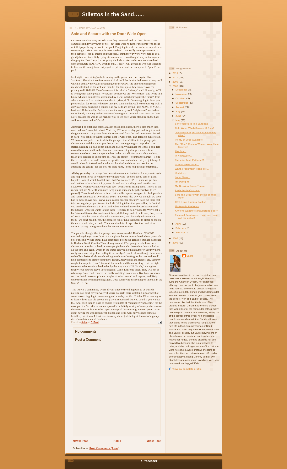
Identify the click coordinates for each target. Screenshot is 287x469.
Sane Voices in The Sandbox (191, 123)
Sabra (189, 255)
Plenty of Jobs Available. (189, 139)
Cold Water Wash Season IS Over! (194, 128)
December (181, 89)
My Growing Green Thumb (190, 186)
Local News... (182, 177)
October (180, 98)
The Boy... (180, 151)
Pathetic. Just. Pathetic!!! (189, 160)
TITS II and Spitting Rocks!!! (191, 202)
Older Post (154, 440)
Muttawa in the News (187, 206)
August (180, 107)
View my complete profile (186, 368)
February (180, 228)
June (178, 115)
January (180, 232)
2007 (176, 238)
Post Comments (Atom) (104, 448)
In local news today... (187, 164)
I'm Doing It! (182, 181)
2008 (176, 86)
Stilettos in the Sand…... (113, 14)
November (181, 94)
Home (117, 440)
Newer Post (80, 440)
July (178, 111)
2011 (176, 73)
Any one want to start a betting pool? (196, 210)
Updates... (180, 173)
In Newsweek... (183, 155)
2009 (176, 81)
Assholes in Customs (187, 190)
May (178, 120)
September (182, 102)
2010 (176, 77)
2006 (176, 242)
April (178, 223)
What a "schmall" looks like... (192, 168)
